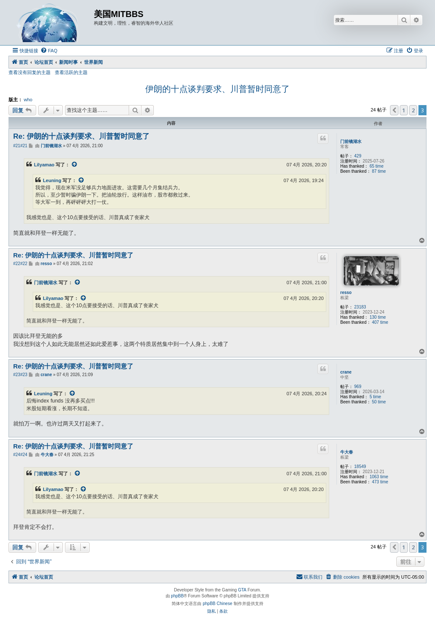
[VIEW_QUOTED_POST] (75, 164)
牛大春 (346, 452)
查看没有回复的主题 (29, 72)
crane (346, 372)
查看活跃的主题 (71, 72)
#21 (16, 145)
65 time (377, 166)
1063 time (379, 476)
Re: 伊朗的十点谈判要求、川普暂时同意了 (81, 136)
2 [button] (413, 110)
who (28, 99)
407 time (380, 322)
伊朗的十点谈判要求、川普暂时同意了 (217, 89)
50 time (379, 402)
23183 (360, 307)
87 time (379, 171)
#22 (16, 263)
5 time (375, 396)
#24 (16, 454)
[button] (394, 110)
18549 (360, 466)
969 (358, 386)
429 (358, 156)
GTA (242, 590)
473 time (380, 482)
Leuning (52, 180)
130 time (378, 317)
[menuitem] (48, 51)
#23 (16, 374)
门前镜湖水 (351, 141)
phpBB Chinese (217, 603)
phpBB (177, 596)
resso (346, 292)
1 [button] (403, 110)
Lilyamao (44, 164)
